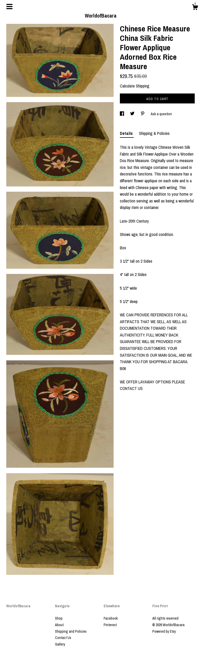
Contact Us (63, 637)
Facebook (111, 618)
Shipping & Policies (154, 133)
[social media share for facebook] (122, 114)
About (59, 624)
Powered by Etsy (164, 631)
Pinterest (110, 624)
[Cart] (195, 8)
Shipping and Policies (71, 631)
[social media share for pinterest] (143, 114)
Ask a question (161, 114)
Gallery (60, 644)
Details (127, 133)
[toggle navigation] (9, 6)
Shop (59, 618)
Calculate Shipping (134, 86)
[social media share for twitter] (132, 114)
